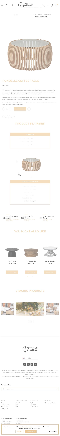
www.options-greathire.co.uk (24, 427)
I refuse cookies (53, 431)
